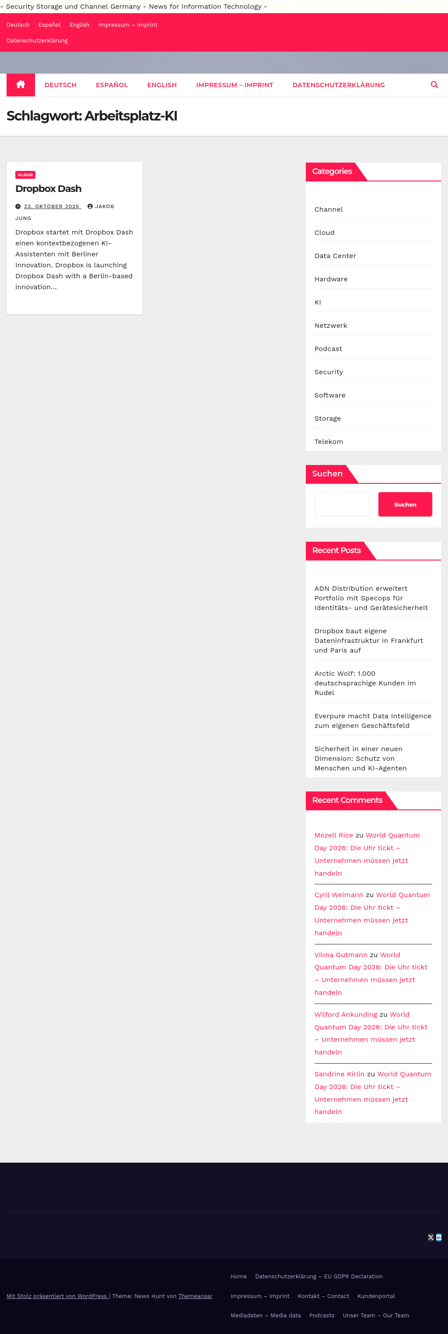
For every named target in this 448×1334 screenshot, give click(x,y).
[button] (434, 85)
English (80, 24)
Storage (328, 418)
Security (329, 372)
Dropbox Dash (48, 189)
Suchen (327, 474)
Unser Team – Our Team (376, 1315)
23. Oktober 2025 (52, 206)
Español (49, 24)
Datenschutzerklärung (37, 40)
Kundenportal (376, 1296)
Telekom (329, 441)
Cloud (25, 174)
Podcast (329, 348)
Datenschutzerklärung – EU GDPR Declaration (318, 1276)
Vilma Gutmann (341, 955)
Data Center (336, 256)
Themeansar (195, 1296)
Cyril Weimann (339, 895)
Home (239, 1276)
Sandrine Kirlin (340, 1074)
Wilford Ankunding (346, 1014)
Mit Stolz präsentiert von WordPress (58, 1296)
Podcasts (322, 1315)
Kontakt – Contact (323, 1296)
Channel (329, 209)
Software (330, 395)
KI (318, 302)
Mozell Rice (334, 835)
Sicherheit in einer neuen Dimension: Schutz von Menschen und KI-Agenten (361, 758)
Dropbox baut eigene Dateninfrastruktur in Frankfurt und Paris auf (369, 640)
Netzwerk (331, 325)
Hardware (331, 279)
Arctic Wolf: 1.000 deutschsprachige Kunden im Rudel (365, 683)
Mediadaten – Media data (266, 1315)
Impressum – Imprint (128, 24)
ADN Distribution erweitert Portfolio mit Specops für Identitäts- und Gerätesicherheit (371, 598)
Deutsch (18, 24)
